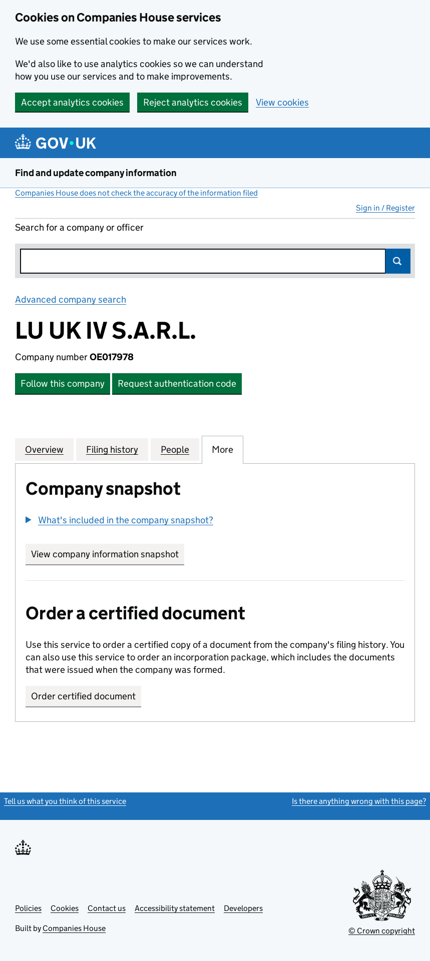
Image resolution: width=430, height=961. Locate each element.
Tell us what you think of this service (65, 801)
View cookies (282, 102)
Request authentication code (177, 383)
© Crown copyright (381, 930)
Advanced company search (70, 299)
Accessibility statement (175, 908)
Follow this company (63, 383)
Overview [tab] (44, 449)
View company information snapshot (107, 554)
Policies (28, 908)
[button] (119, 520)
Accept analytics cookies (72, 102)
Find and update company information (96, 173)
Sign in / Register (385, 208)
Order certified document (83, 696)
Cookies (65, 908)
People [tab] (175, 449)
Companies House (74, 928)
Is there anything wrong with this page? (359, 801)
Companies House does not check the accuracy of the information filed (136, 193)
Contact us (107, 908)
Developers (243, 908)
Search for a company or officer (79, 227)
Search (397, 261)
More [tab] (222, 449)
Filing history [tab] (112, 449)
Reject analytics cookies (192, 102)
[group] (215, 521)
